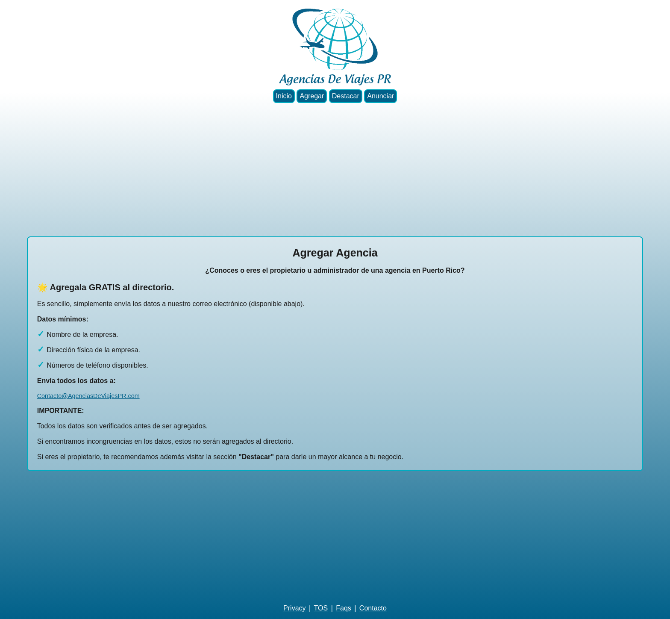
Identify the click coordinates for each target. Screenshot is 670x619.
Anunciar (380, 96)
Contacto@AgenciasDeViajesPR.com (88, 395)
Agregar (312, 96)
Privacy (294, 608)
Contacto (373, 608)
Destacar (345, 96)
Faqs (343, 608)
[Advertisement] (335, 170)
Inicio (284, 96)
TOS (321, 608)
